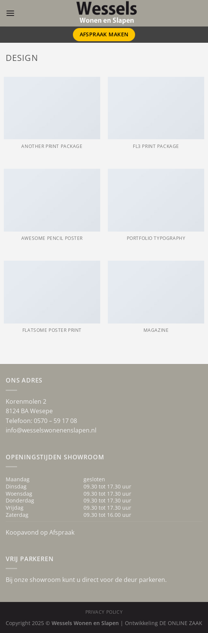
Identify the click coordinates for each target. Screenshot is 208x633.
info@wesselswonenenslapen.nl (51, 430)
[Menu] (10, 13)
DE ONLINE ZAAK (180, 623)
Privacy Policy (104, 612)
